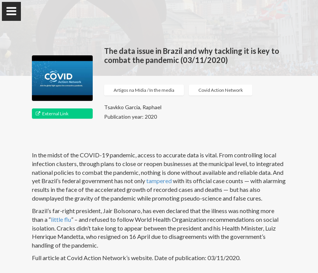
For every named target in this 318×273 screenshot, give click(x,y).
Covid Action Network (220, 90)
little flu (61, 219)
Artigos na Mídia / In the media (144, 90)
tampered (159, 180)
